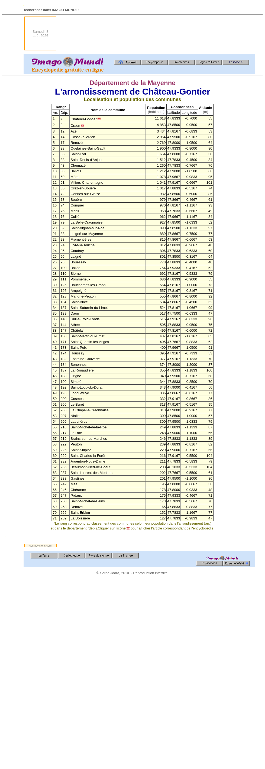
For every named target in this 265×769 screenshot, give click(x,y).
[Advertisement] (234, 33)
